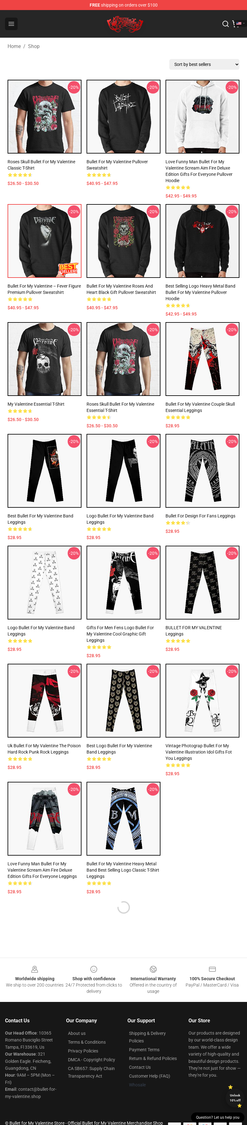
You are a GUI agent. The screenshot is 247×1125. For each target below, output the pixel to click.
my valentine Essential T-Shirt (36, 404)
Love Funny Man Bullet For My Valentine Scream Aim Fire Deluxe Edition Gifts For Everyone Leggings (42, 870)
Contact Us (140, 1067)
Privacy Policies (83, 1050)
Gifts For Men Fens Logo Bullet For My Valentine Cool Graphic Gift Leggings (120, 634)
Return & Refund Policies (153, 1058)
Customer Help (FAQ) (149, 1076)
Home (14, 46)
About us (77, 1033)
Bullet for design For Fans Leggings (200, 515)
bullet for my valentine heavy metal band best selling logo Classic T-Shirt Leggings (123, 870)
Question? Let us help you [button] (217, 1117)
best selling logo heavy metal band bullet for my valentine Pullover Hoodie (200, 292)
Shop (34, 46)
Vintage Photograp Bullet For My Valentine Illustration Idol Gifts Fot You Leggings (199, 752)
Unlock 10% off (235, 1098)
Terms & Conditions (87, 1042)
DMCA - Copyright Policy (91, 1059)
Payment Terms (144, 1049)
